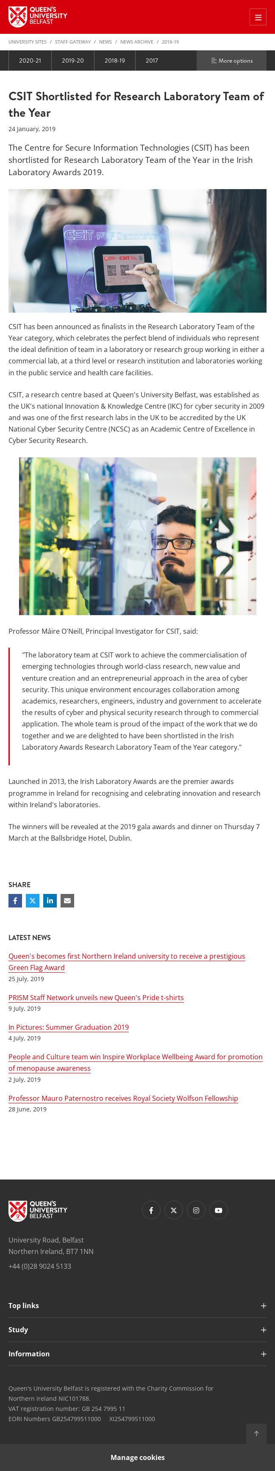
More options (231, 60)
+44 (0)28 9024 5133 (39, 1266)
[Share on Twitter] (32, 900)
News (105, 41)
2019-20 (73, 60)
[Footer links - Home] (37, 1211)
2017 (152, 60)
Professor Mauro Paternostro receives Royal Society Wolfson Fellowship (123, 1098)
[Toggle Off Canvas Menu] (258, 16)
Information (29, 1353)
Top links (23, 1305)
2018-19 (170, 41)
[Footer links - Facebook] (151, 1210)
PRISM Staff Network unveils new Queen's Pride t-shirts (96, 997)
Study (18, 1329)
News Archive (136, 41)
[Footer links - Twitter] (173, 1210)
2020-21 (30, 60)
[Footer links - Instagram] (196, 1210)
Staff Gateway (73, 41)
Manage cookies (138, 1457)
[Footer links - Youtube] (218, 1210)
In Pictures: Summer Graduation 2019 (68, 1027)
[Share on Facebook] (15, 900)
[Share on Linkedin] (50, 900)
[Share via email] (67, 900)
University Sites (27, 41)
